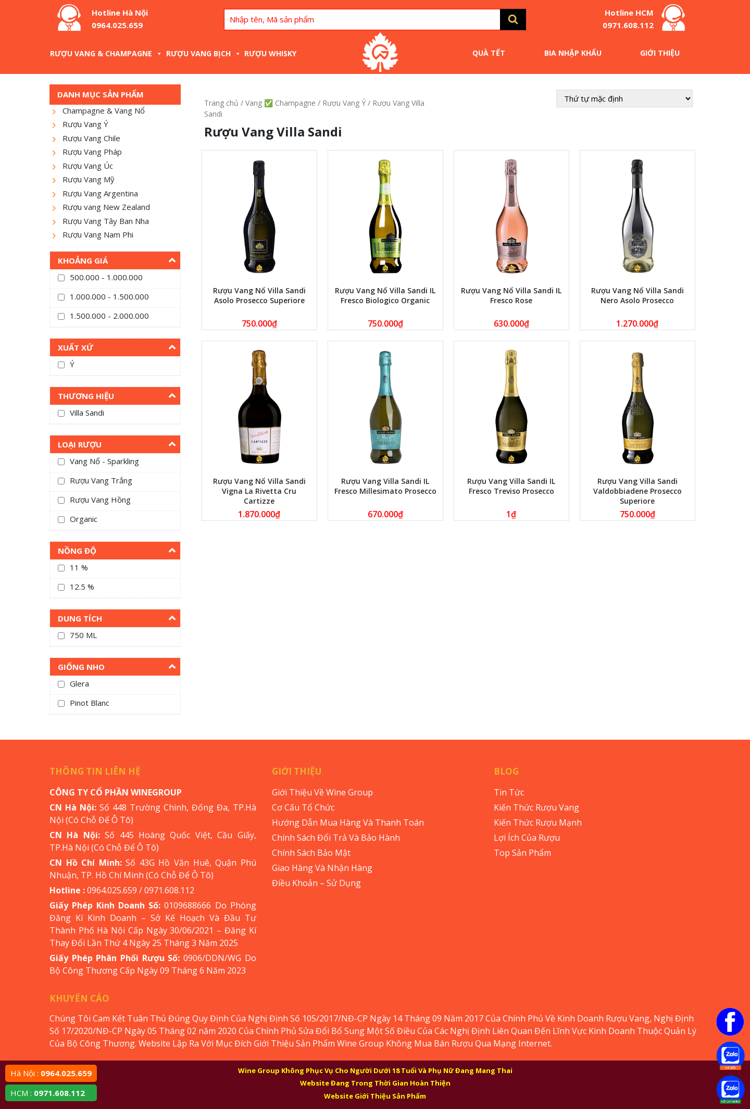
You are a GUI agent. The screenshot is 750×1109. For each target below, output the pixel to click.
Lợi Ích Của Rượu (527, 837)
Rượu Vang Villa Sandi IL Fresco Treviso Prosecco (511, 486)
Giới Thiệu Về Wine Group (322, 792)
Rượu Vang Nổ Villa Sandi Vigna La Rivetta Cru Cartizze (259, 491)
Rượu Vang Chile (91, 138)
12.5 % (82, 586)
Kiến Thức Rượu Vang (536, 807)
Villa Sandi (87, 412)
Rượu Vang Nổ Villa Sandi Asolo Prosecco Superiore (259, 295)
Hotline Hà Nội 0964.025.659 (120, 18)
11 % (79, 567)
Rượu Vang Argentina (100, 193)
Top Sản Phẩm (522, 852)
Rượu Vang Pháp (92, 151)
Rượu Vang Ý (85, 124)
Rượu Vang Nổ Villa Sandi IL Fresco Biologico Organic (385, 295)
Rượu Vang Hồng (100, 499)
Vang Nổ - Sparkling (104, 461)
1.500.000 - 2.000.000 (109, 315)
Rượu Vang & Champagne (106, 53)
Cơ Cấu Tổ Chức (303, 807)
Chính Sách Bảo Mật (311, 852)
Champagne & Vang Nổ (104, 110)
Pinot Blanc (89, 702)
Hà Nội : (51, 1073)
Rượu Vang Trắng (101, 480)
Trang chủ (221, 103)
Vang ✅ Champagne (280, 103)
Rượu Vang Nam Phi (98, 234)
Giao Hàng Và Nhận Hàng (322, 868)
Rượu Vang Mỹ (89, 179)
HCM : (47, 1093)
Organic (83, 519)
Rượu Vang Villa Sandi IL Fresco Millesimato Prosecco (385, 486)
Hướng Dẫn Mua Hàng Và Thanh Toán (348, 822)
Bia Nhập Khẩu (573, 53)
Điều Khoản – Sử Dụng (316, 883)
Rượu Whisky (270, 53)
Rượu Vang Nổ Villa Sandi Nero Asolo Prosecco (637, 295)
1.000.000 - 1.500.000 (109, 296)
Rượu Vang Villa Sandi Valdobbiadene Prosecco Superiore (637, 491)
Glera (79, 683)
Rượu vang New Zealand (106, 207)
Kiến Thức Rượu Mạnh (538, 822)
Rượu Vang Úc (88, 165)
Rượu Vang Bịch (203, 53)
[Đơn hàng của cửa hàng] (624, 98)
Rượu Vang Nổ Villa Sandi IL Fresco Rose (511, 295)
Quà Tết (488, 53)
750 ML (83, 635)
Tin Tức (509, 792)
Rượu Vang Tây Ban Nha (106, 221)
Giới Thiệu (660, 53)
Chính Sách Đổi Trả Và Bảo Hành (336, 837)
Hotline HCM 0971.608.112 (628, 18)
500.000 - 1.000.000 (106, 277)
